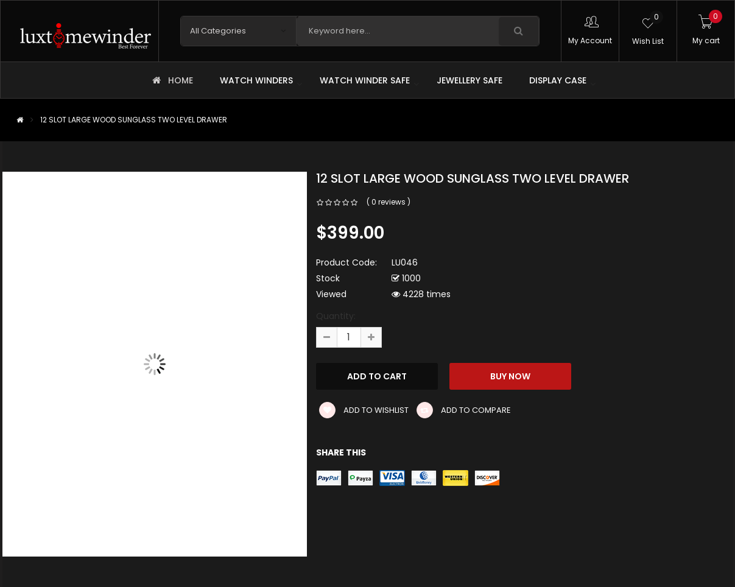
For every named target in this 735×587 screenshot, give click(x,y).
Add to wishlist (364, 410)
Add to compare (464, 410)
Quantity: (336, 316)
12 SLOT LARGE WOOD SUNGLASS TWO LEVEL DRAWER (133, 120)
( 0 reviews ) (388, 202)
